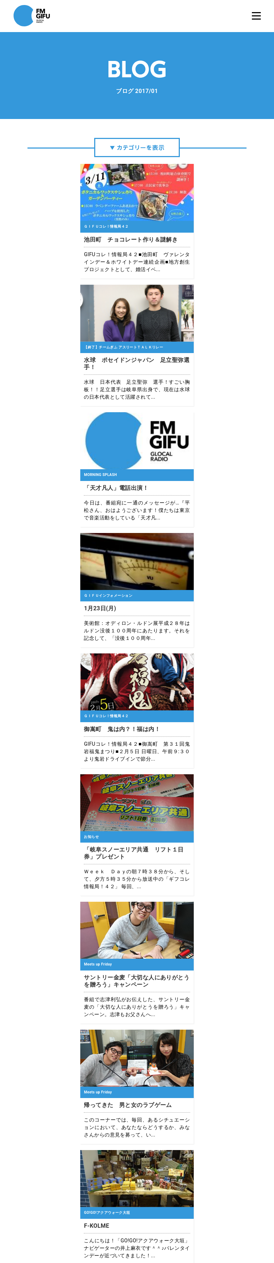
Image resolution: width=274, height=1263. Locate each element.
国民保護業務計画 (209, 1234)
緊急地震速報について (164, 1234)
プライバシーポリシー (116, 1234)
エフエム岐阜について (68, 1234)
